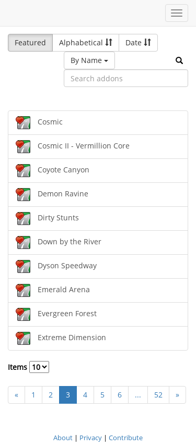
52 (158, 395)
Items (28, 367)
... (138, 395)
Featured (30, 42)
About (63, 437)
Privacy (90, 437)
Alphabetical (85, 42)
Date (138, 42)
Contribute (126, 437)
